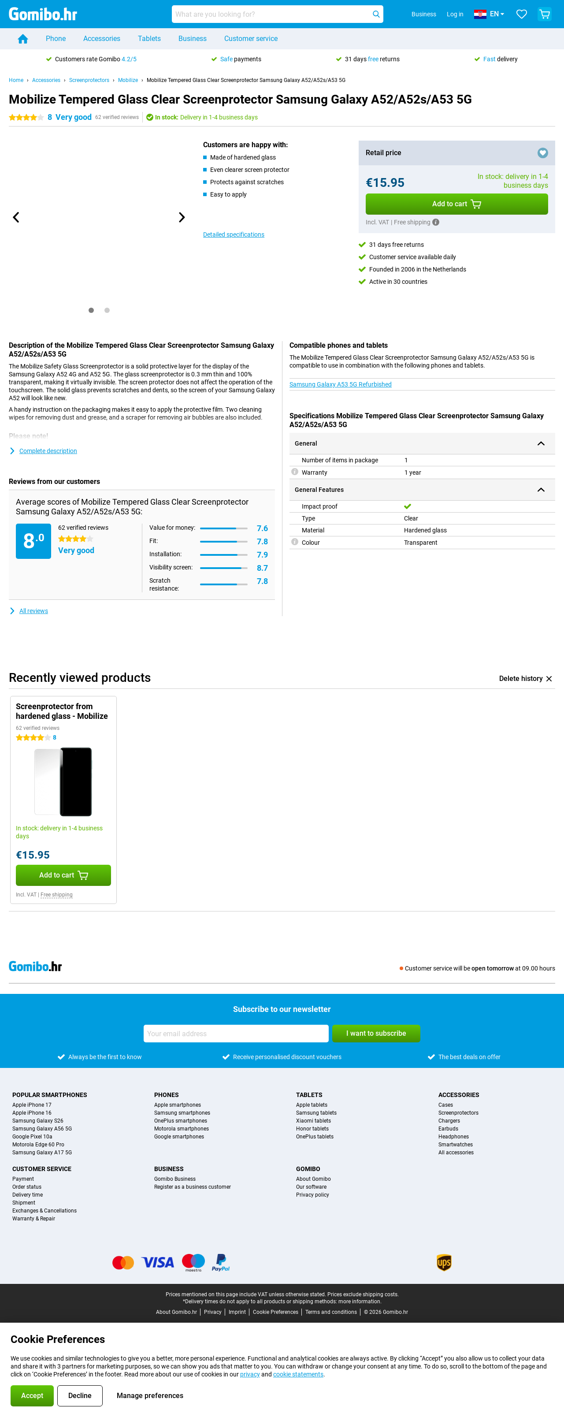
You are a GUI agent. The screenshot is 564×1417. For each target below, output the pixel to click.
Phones (166, 1094)
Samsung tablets (316, 1113)
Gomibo (308, 1168)
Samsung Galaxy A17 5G (42, 1152)
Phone (56, 38)
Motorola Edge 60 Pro (38, 1145)
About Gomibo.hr (176, 1312)
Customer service (251, 38)
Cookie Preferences (275, 1312)
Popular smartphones (49, 1094)
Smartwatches (455, 1145)
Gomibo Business (175, 1179)
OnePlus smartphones (180, 1121)
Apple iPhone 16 (32, 1113)
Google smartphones (179, 1137)
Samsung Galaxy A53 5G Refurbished (340, 384)
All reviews (28, 610)
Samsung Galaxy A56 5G (42, 1129)
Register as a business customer (192, 1187)
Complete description (43, 450)
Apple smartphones (177, 1105)
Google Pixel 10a (32, 1137)
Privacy (213, 1312)
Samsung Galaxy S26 (37, 1121)
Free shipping (57, 895)
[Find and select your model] (277, 14)
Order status (26, 1187)
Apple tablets (311, 1105)
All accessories (456, 1152)
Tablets (149, 38)
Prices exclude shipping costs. (363, 1294)
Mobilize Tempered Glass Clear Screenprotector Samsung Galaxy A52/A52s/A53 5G (246, 80)
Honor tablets (312, 1129)
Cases (445, 1105)
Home (16, 80)
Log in (455, 14)
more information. (360, 1301)
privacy (250, 1374)
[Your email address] (236, 1033)
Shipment (23, 1203)
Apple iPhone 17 (32, 1105)
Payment (23, 1179)
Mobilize (128, 80)
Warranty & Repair (33, 1219)
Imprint (237, 1312)
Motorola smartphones (181, 1129)
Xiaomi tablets (313, 1121)
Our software (311, 1187)
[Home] (23, 38)
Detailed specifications (233, 234)
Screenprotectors (89, 80)
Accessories (101, 38)
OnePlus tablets (315, 1137)
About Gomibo (313, 1179)
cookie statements (298, 1374)
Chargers (449, 1121)
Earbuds (448, 1129)
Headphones (453, 1137)
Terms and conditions (331, 1312)
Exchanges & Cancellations (44, 1211)
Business (192, 38)
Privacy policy (312, 1195)
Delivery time (27, 1195)
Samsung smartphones (182, 1113)
